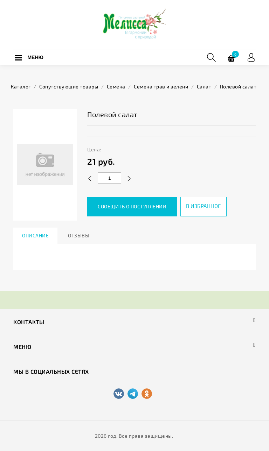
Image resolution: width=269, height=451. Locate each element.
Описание (35, 235)
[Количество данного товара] (109, 178)
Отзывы (78, 235)
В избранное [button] (203, 206)
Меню (35, 57)
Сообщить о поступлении (132, 206)
